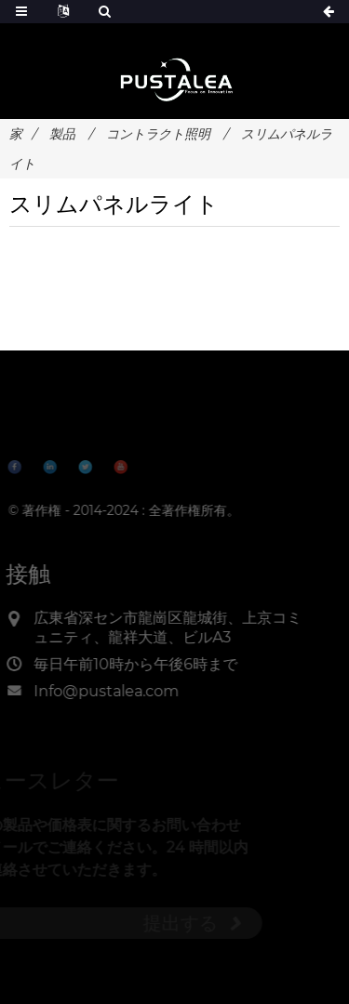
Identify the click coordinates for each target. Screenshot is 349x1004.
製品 (62, 134)
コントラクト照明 (158, 134)
